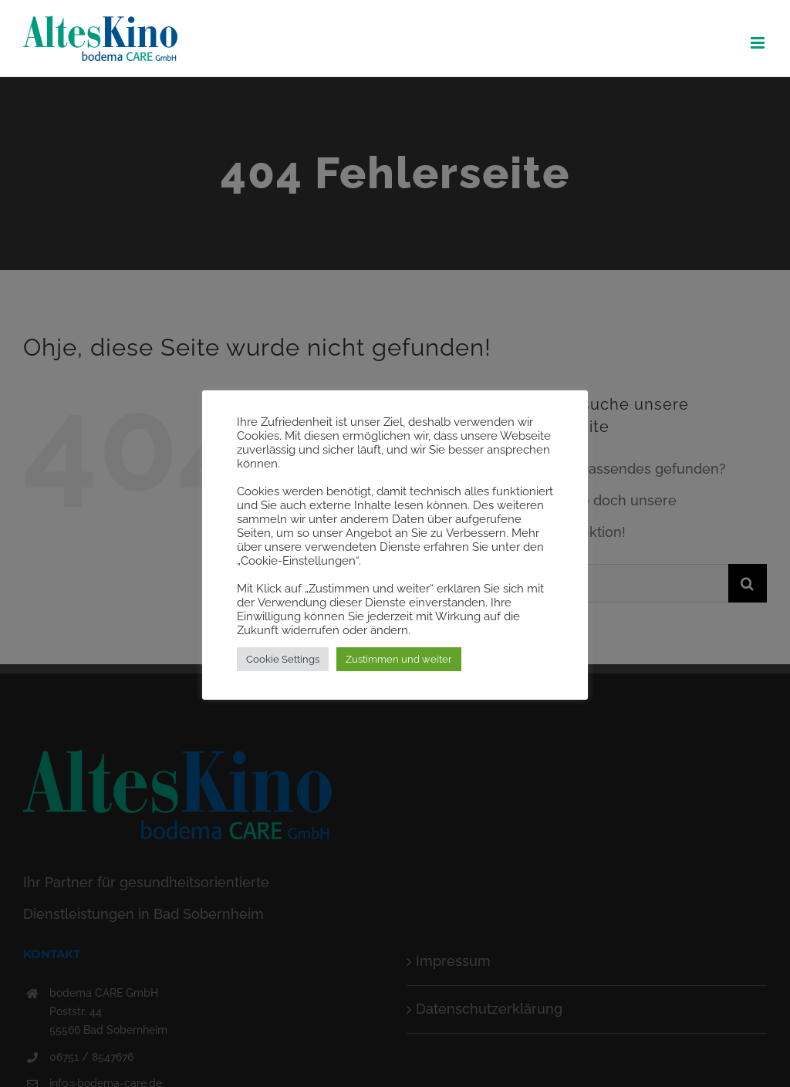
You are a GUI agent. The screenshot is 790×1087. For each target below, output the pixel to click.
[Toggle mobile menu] (759, 43)
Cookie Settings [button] (282, 659)
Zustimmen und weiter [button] (399, 659)
